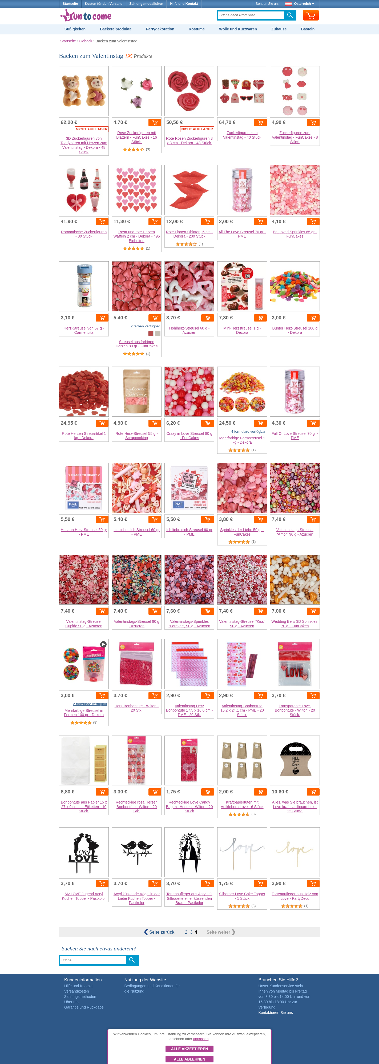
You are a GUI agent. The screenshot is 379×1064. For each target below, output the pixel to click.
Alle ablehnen (189, 1059)
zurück (160, 932)
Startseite (70, 4)
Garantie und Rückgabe (84, 1007)
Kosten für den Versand (103, 4)
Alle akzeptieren (189, 1049)
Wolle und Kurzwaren (238, 29)
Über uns (71, 1002)
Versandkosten (76, 991)
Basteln (308, 29)
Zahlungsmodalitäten (146, 4)
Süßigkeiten (75, 29)
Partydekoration (160, 29)
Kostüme (197, 29)
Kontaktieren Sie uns (275, 1012)
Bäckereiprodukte (115, 29)
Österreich (299, 4)
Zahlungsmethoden (80, 996)
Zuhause (279, 29)
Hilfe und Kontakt (184, 4)
